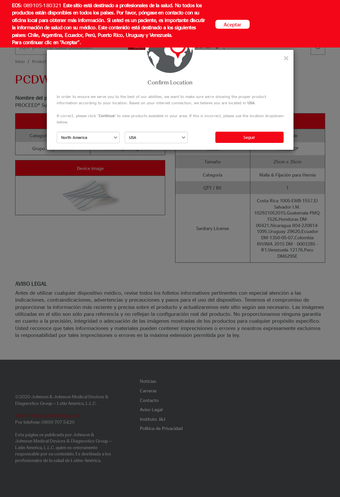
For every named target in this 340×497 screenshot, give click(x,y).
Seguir (249, 137)
